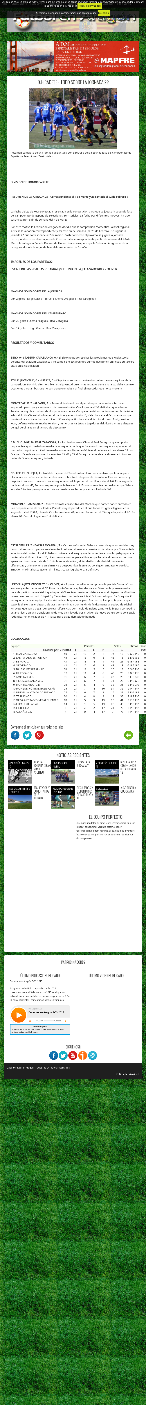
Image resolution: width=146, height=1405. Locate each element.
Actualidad (102, 788)
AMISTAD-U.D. (25, 677)
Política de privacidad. (89, 5)
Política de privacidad (127, 1074)
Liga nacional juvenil (60, 764)
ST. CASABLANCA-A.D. (29, 681)
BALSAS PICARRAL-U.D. (30, 669)
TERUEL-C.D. (24, 696)
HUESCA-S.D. (24, 673)
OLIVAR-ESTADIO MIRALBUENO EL (38, 700)
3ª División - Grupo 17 (19, 764)
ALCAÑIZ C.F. (24, 711)
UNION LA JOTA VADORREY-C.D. (36, 692)
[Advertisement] (44, 908)
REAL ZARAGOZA (26, 653)
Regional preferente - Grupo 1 (63, 790)
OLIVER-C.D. (23, 665)
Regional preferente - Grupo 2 (19, 790)
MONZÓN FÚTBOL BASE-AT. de (35, 688)
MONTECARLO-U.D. (28, 684)
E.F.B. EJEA (22, 708)
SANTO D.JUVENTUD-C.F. (31, 657)
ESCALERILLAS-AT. (27, 704)
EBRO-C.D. (22, 661)
